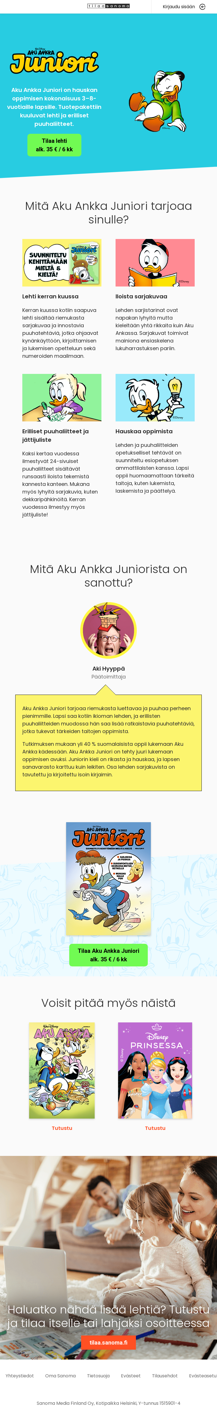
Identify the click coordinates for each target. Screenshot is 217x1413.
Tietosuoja (98, 1376)
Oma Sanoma (60, 1376)
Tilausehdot (165, 1376)
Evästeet (131, 1376)
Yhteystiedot (20, 1376)
